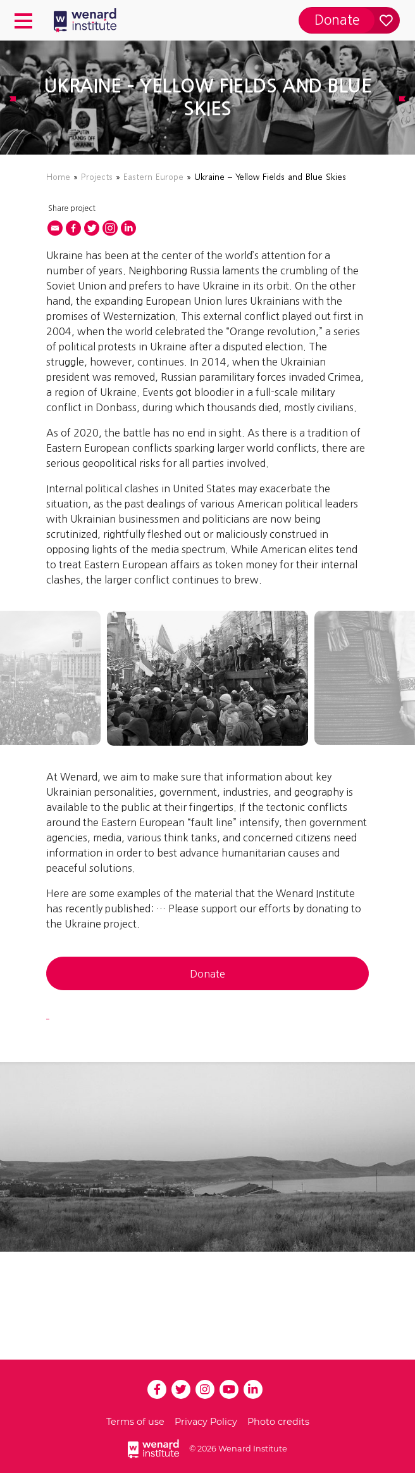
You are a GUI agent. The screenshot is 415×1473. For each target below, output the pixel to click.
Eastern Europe (153, 176)
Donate (207, 974)
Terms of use (135, 1421)
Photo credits (278, 1421)
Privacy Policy (206, 1421)
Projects (97, 176)
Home (58, 176)
